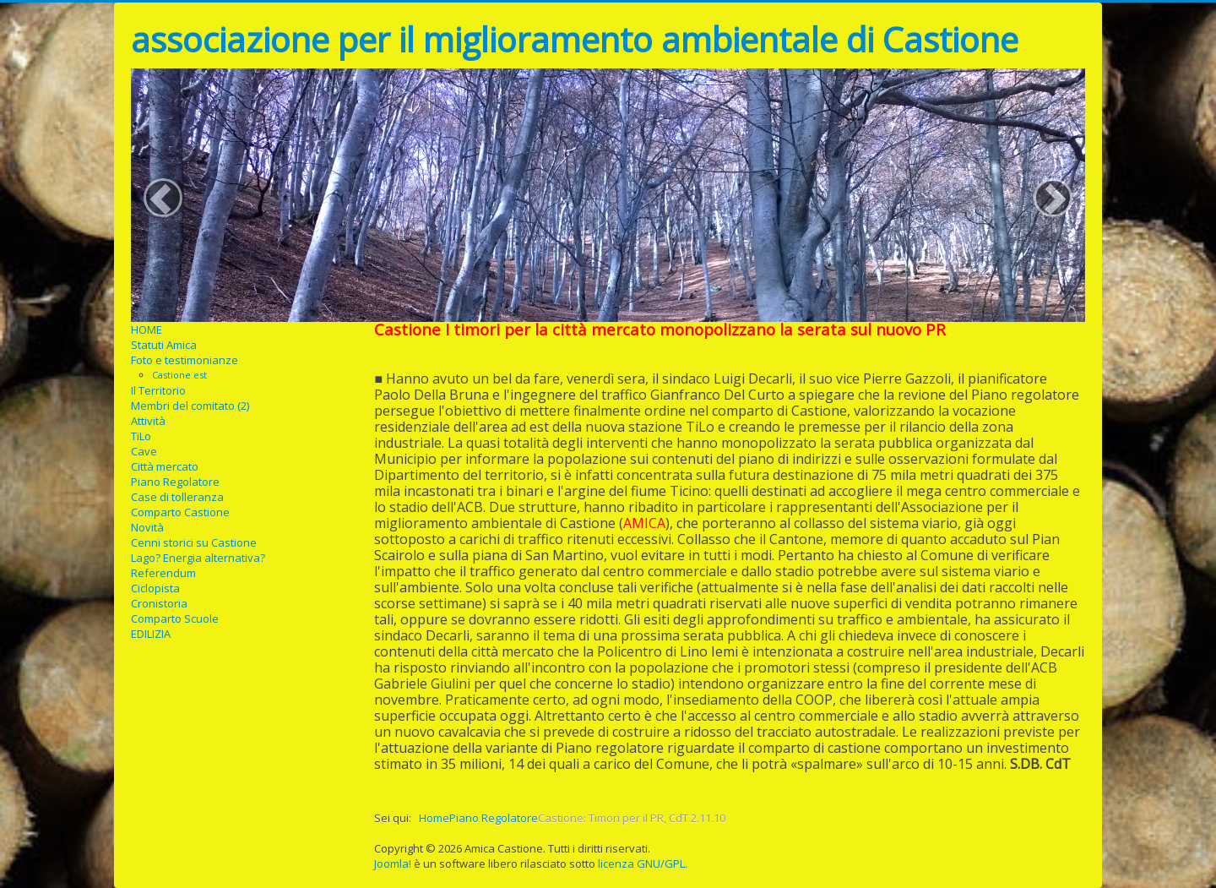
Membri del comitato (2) (190, 405)
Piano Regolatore (175, 481)
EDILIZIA (151, 633)
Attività (148, 420)
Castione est (179, 374)
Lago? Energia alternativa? (198, 557)
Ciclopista (155, 588)
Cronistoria (159, 603)
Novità (147, 527)
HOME (146, 329)
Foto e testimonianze (184, 360)
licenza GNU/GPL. (642, 863)
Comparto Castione (180, 512)
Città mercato (164, 466)
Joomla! (392, 863)
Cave (144, 451)
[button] (163, 197)
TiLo (141, 436)
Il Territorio (158, 390)
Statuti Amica (164, 344)
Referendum (163, 572)
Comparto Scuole (175, 618)
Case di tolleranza (177, 496)
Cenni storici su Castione (194, 542)
